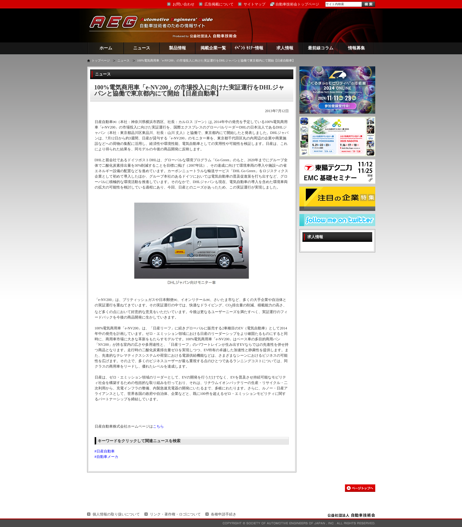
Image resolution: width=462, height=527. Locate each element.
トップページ (101, 60)
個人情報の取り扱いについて (116, 514)
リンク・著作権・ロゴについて (175, 514)
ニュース (141, 48)
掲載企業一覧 (213, 48)
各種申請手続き (223, 514)
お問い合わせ (183, 4)
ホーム (105, 48)
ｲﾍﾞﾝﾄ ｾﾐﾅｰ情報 (248, 48)
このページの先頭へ (360, 488)
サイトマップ (254, 4)
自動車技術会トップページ (297, 4)
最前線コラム (320, 48)
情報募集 (356, 48)
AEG (155, 25)
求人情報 (284, 48)
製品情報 (177, 48)
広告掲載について (219, 4)
